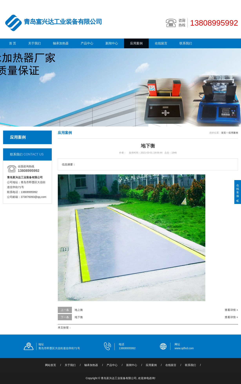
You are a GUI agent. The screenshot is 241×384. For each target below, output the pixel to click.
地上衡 (79, 309)
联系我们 (217, 3)
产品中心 (87, 43)
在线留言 (161, 43)
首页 (223, 132)
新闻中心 (111, 43)
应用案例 (136, 43)
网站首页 (50, 365)
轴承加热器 (61, 43)
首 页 (12, 43)
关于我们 (34, 43)
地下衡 (79, 317)
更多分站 (232, 3)
